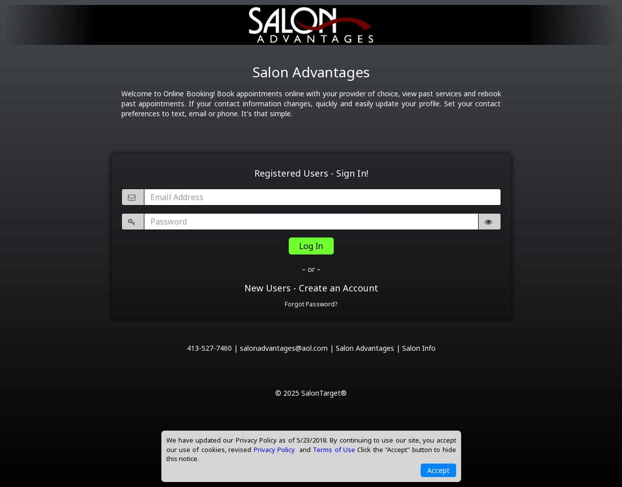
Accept (438, 470)
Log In (311, 245)
